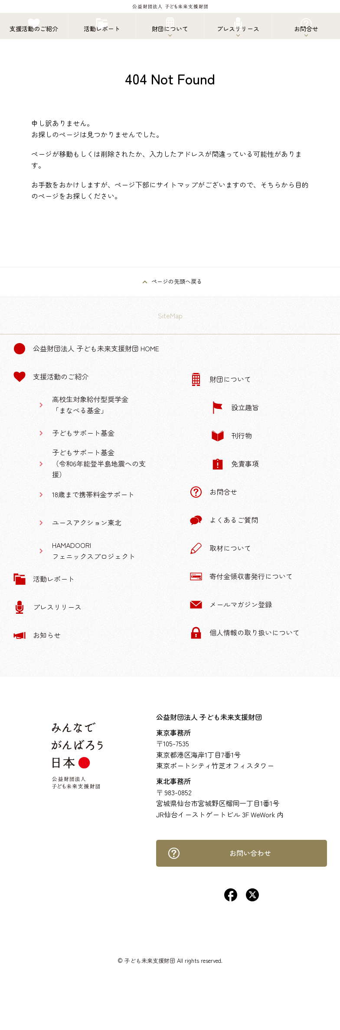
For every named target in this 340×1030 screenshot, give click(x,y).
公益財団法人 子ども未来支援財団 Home (86, 348)
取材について (220, 548)
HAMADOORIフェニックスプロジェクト (93, 550)
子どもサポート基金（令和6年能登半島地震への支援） (99, 463)
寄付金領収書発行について (241, 576)
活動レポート (44, 579)
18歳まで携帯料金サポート (93, 494)
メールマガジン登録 (231, 604)
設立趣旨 (235, 407)
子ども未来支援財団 (149, 960)
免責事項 (235, 463)
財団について (220, 379)
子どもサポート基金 (83, 433)
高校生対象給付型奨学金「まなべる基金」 (90, 404)
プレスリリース (47, 607)
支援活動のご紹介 (50, 376)
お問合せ (213, 492)
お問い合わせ (219, 853)
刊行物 (231, 435)
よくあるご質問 (224, 520)
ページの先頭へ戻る (176, 281)
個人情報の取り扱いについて (245, 632)
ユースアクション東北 (86, 522)
